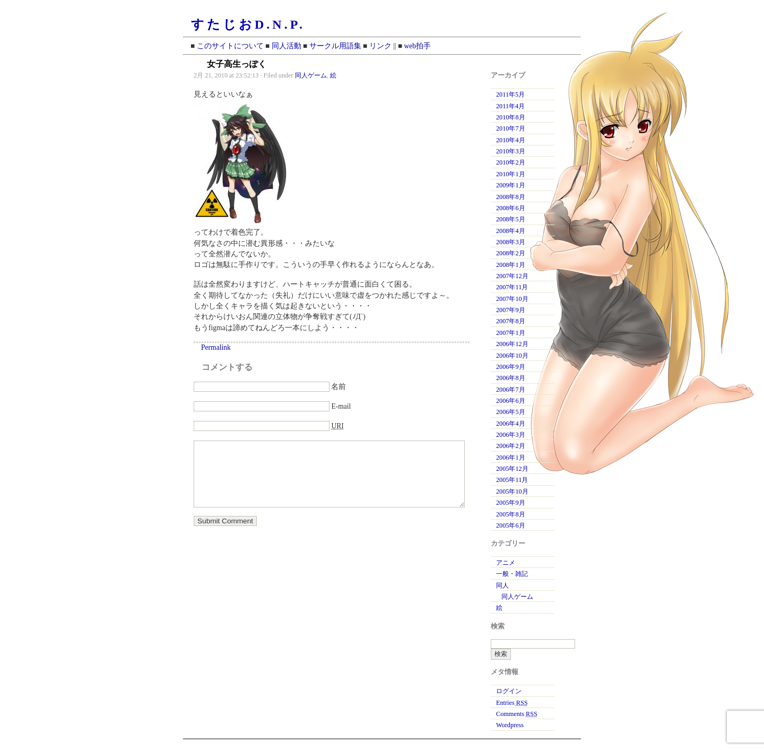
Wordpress (510, 725)
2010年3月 (510, 151)
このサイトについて (230, 46)
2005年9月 (510, 502)
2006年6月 (510, 400)
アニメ (505, 562)
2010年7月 (510, 128)
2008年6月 (510, 208)
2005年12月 (512, 468)
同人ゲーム (311, 75)
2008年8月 (510, 197)
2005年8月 (510, 514)
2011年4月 (510, 106)
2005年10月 (512, 491)
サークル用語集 (335, 46)
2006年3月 (510, 434)
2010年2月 (510, 162)
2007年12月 (512, 276)
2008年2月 (510, 253)
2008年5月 (510, 219)
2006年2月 (510, 446)
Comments (516, 714)
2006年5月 (510, 412)
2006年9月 (510, 366)
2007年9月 (510, 310)
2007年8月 (510, 321)
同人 (502, 585)
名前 (338, 387)
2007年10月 (512, 299)
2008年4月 (510, 231)
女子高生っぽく (236, 63)
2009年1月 (510, 185)
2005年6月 (510, 525)
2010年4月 (510, 140)
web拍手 (417, 46)
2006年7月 (510, 389)
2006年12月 (512, 344)
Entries (512, 702)
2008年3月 (510, 242)
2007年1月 (510, 333)
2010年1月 (510, 174)
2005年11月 (512, 480)
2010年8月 (510, 117)
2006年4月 (510, 423)
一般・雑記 (512, 573)
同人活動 (286, 46)
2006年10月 (512, 355)
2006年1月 (510, 457)
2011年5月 (510, 94)
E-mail (341, 406)
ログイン (509, 691)
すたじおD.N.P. (248, 24)
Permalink (216, 347)
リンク (380, 46)
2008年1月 (510, 265)
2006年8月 (510, 378)
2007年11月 (512, 287)
